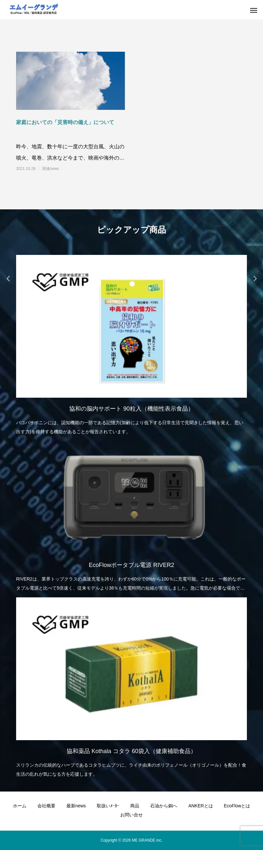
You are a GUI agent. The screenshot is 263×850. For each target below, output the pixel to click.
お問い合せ (131, 814)
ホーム (19, 805)
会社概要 (46, 805)
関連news (50, 169)
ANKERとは (200, 805)
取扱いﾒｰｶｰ (108, 805)
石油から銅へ (163, 805)
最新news (76, 805)
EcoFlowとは (237, 805)
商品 (134, 805)
